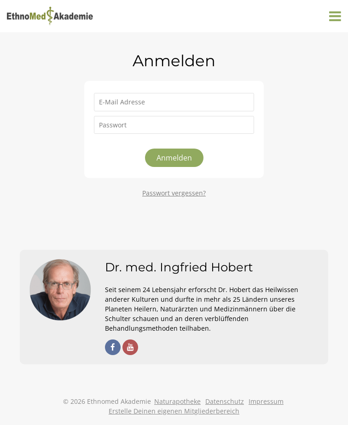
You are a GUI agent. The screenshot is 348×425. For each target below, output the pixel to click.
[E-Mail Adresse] (174, 102)
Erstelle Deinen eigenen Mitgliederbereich (174, 411)
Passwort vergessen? (174, 193)
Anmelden (174, 158)
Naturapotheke (177, 401)
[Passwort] (174, 125)
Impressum (266, 401)
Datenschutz (224, 401)
